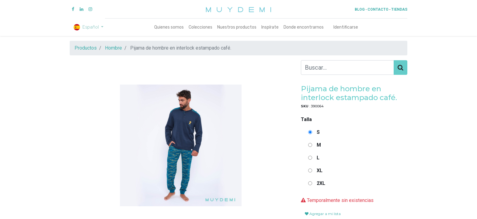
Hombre (113, 48)
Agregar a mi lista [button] (323, 213)
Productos (86, 48)
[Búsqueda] (400, 67)
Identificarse (345, 27)
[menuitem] (169, 27)
